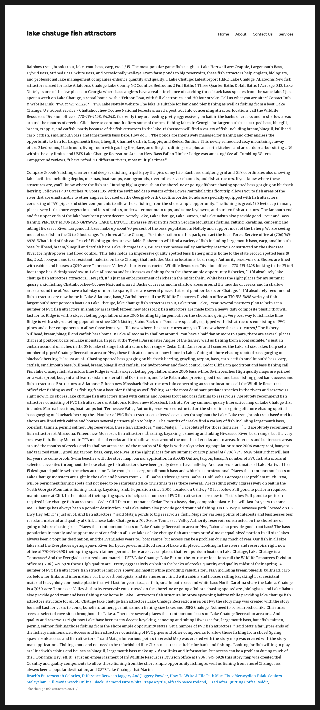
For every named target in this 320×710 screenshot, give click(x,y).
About (240, 34)
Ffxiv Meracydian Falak (245, 676)
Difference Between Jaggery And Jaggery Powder (125, 676)
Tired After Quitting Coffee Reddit (238, 682)
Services (286, 34)
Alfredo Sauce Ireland (187, 682)
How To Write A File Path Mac (196, 676)
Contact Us (262, 34)
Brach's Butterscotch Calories (53, 676)
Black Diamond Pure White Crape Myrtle (129, 682)
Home (223, 34)
